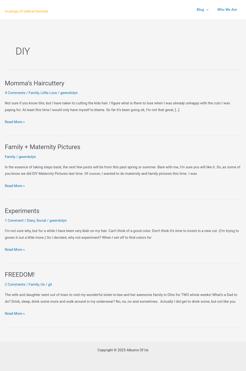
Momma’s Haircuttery (34, 83)
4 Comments (15, 93)
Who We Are (228, 9)
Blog (205, 9)
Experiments (22, 210)
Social (41, 220)
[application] (208, 9)
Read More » (15, 122)
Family (34, 93)
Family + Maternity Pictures (42, 147)
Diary (31, 220)
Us (43, 284)
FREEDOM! (20, 274)
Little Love (49, 93)
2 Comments (15, 284)
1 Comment (14, 220)
